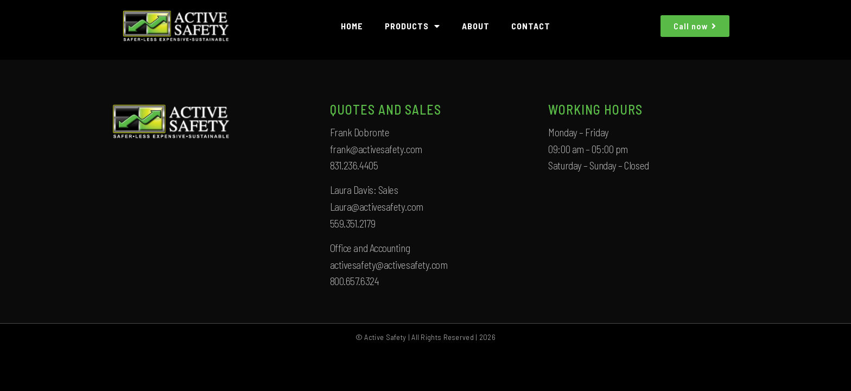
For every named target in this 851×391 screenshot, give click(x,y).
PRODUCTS (412, 26)
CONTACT (530, 26)
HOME (352, 26)
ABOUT (476, 26)
